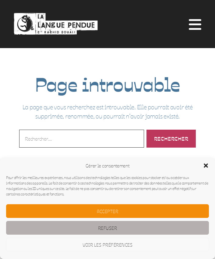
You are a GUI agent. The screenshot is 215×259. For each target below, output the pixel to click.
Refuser (107, 228)
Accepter (107, 211)
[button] (206, 166)
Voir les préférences (108, 244)
